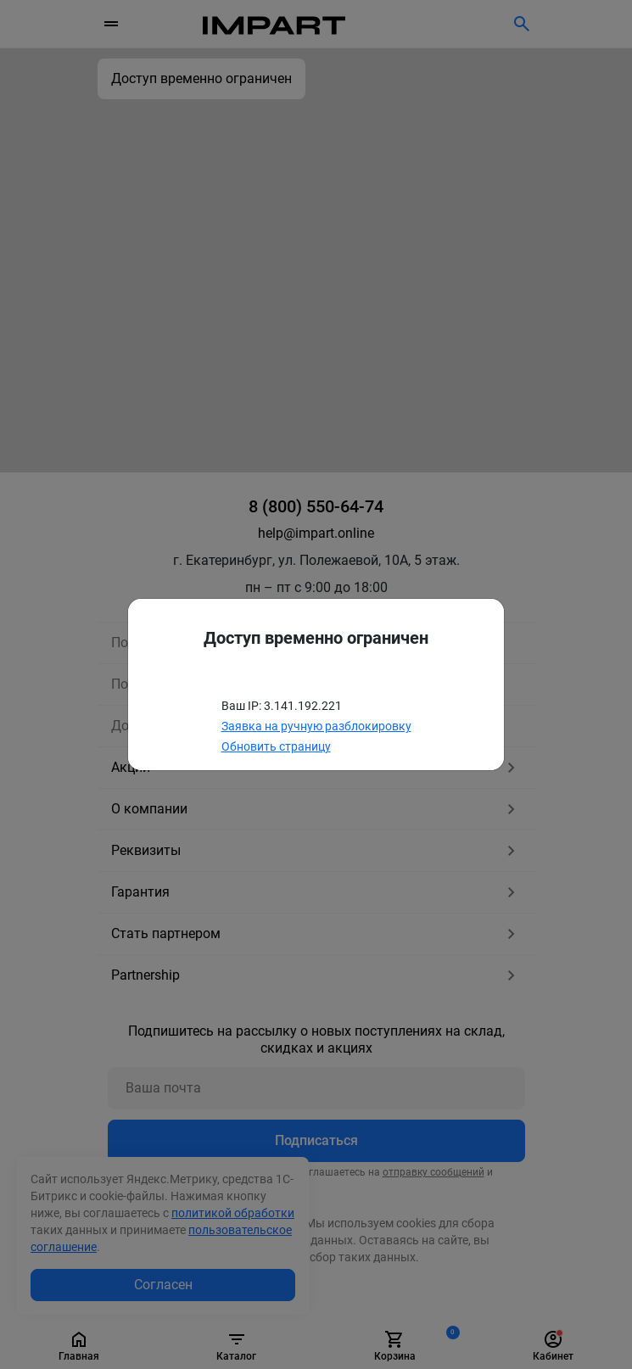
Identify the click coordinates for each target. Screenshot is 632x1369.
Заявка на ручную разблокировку (316, 726)
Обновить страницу (276, 746)
